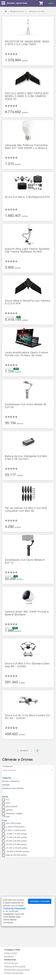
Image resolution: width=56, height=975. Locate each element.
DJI (5, 800)
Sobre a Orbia (10, 953)
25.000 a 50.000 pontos (14, 841)
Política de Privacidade (14, 909)
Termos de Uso (11, 963)
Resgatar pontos (17, 11)
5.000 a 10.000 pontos (14, 830)
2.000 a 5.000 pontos (13, 827)
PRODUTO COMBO (12, 814)
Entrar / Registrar (17, 3)
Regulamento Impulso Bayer (17, 970)
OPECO (7, 810)
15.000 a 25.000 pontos (14, 837)
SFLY (6, 803)
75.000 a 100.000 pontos (15, 848)
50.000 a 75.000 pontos (14, 845)
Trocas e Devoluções (13, 973)
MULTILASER (9, 807)
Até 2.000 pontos (11, 823)
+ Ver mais (6, 816)
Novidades (9, 956)
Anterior (22, 750)
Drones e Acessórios (11, 781)
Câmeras (5, 785)
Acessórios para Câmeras (13, 788)
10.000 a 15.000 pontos (14, 834)
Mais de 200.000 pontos (14, 855)
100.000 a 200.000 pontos (15, 852)
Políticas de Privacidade (15, 967)
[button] (51, 3)
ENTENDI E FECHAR (39, 901)
